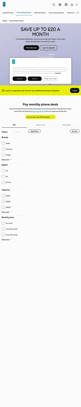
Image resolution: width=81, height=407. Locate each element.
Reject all (34, 78)
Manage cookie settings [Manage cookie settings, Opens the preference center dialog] (50, 78)
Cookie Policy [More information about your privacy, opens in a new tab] (58, 73)
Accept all (19, 78)
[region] (40, 71)
